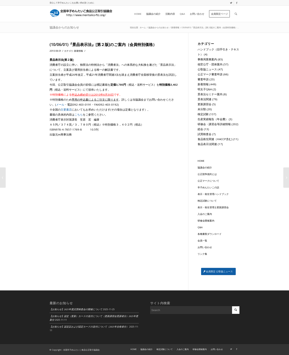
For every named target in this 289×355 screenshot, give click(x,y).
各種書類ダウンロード (210, 234)
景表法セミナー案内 (210, 94)
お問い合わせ (205, 247)
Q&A (200, 227)
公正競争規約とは (207, 174)
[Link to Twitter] (231, 3)
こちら (78, 114)
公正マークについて (208, 180)
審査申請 (203, 79)
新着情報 (78, 50)
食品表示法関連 (207, 144)
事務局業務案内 (207, 59)
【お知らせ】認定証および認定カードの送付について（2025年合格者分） (89, 326)
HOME (201, 160)
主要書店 (66, 109)
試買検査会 (204, 134)
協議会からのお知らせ (64, 27)
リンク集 (202, 253)
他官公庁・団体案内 (210, 64)
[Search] (235, 14)
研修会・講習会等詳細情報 (214, 124)
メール (60, 104)
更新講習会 (204, 104)
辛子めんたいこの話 (208, 187)
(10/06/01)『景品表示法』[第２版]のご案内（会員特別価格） (103, 44)
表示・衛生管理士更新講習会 (213, 207)
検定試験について (207, 200)
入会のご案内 (205, 214)
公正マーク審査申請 (210, 74)
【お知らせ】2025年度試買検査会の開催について (76, 309)
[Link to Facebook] (236, 3)
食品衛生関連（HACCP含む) (215, 139)
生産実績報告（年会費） (213, 119)
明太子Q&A (205, 89)
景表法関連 (204, 99)
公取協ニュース (207, 69)
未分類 (202, 109)
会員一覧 (202, 240)
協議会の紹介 (205, 167)
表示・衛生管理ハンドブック (213, 194)
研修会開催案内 (206, 220)
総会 (200, 129)
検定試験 (203, 114)
